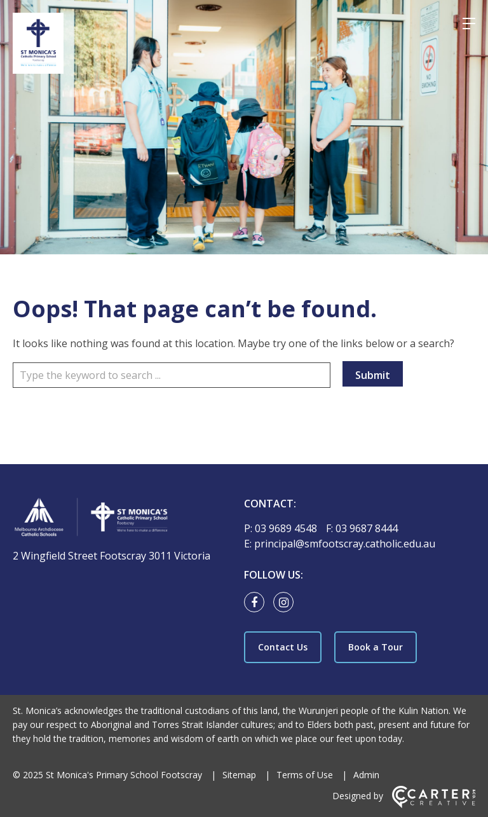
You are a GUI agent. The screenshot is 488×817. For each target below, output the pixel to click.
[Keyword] (171, 375)
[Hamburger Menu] (469, 23)
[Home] (120, 519)
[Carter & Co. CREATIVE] (433, 805)
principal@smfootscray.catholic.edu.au (344, 544)
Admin (366, 775)
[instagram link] (286, 603)
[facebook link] (257, 603)
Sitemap (239, 775)
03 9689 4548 (287, 528)
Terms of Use (304, 775)
